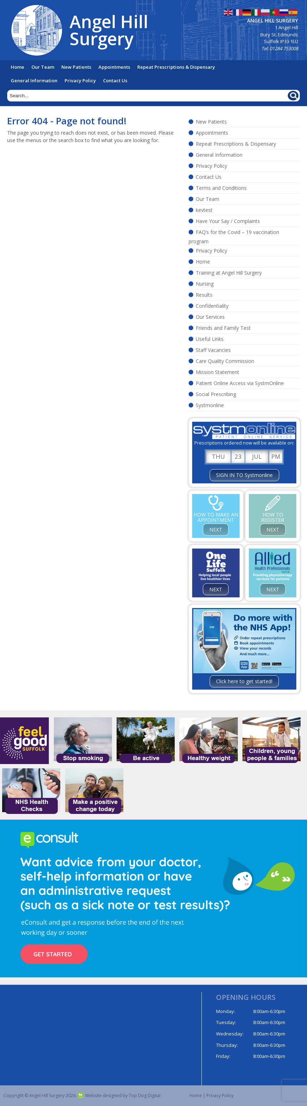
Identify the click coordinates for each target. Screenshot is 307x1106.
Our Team (42, 67)
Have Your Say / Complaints (228, 221)
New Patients (76, 67)
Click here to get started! (244, 681)
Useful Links (210, 339)
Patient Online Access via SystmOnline (240, 383)
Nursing (205, 283)
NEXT (215, 529)
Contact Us (115, 80)
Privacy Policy (80, 80)
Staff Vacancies (213, 350)
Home (17, 67)
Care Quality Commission (225, 361)
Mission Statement (217, 372)
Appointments (114, 67)
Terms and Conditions (221, 188)
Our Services (210, 316)
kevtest (204, 210)
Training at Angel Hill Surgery (229, 272)
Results (204, 294)
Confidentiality (212, 305)
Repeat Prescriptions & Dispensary (176, 67)
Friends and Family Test (223, 327)
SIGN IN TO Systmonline (244, 475)
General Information (34, 80)
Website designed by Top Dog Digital (119, 1095)
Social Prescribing (216, 394)
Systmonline (210, 405)
